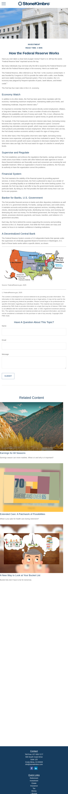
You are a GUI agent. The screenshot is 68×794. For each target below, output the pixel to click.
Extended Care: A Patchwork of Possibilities (22, 514)
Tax (34, 788)
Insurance (34, 786)
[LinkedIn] (36, 768)
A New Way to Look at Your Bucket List (20, 575)
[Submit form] (8, 376)
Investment (34, 781)
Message (5, 354)
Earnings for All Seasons (12, 453)
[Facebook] (31, 768)
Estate (34, 783)
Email (4, 340)
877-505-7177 (38, 754)
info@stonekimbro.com (34, 764)
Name (4, 326)
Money (34, 791)
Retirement (34, 778)
